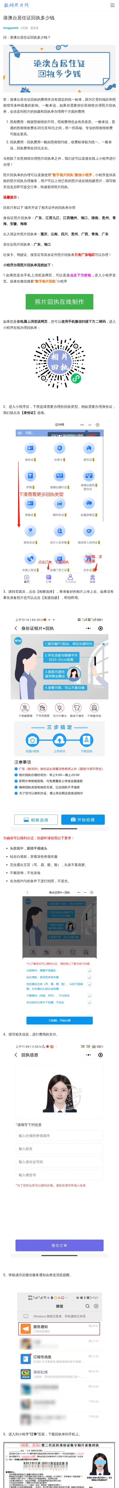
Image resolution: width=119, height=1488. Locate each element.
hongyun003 (10, 27)
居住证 (34, 27)
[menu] (112, 5)
